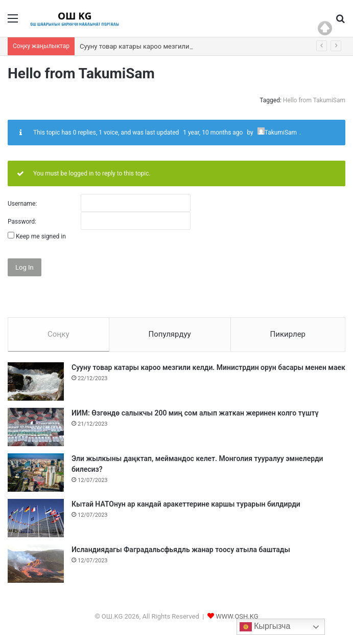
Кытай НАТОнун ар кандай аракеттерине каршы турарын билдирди (186, 504)
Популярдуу (169, 334)
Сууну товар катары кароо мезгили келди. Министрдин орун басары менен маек (208, 367)
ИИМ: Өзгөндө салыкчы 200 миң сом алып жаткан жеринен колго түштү (195, 413)
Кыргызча (265, 627)
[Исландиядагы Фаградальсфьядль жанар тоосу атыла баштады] (36, 563)
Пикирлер (288, 334)
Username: (22, 204)
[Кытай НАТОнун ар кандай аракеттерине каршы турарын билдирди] (36, 518)
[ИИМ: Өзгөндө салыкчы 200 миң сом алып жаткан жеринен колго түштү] (36, 427)
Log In (24, 267)
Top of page (325, 28)
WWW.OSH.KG (237, 616)
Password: (22, 221)
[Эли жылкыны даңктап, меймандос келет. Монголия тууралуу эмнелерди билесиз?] (36, 472)
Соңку (58, 334)
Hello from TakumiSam (314, 100)
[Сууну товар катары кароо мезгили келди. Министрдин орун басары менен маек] (36, 381)
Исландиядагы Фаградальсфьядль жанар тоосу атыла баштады (181, 549)
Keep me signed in (41, 236)
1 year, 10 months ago (213, 132)
